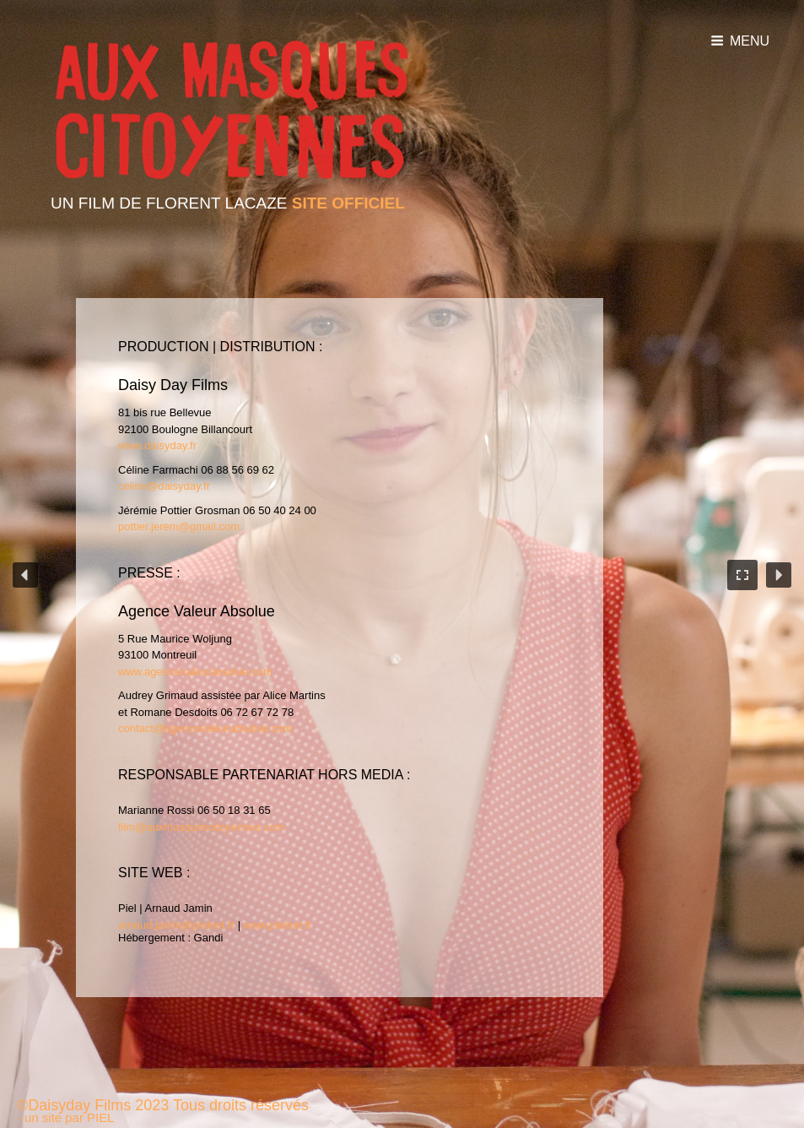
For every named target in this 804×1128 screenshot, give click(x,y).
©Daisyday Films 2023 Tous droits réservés (163, 1105)
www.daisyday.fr (157, 445)
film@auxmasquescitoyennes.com (201, 827)
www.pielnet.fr (278, 925)
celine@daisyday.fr (164, 486)
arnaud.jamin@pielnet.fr (176, 925)
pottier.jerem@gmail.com (179, 526)
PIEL (100, 1117)
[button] (25, 575)
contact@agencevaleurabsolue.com (205, 728)
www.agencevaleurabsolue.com (195, 671)
